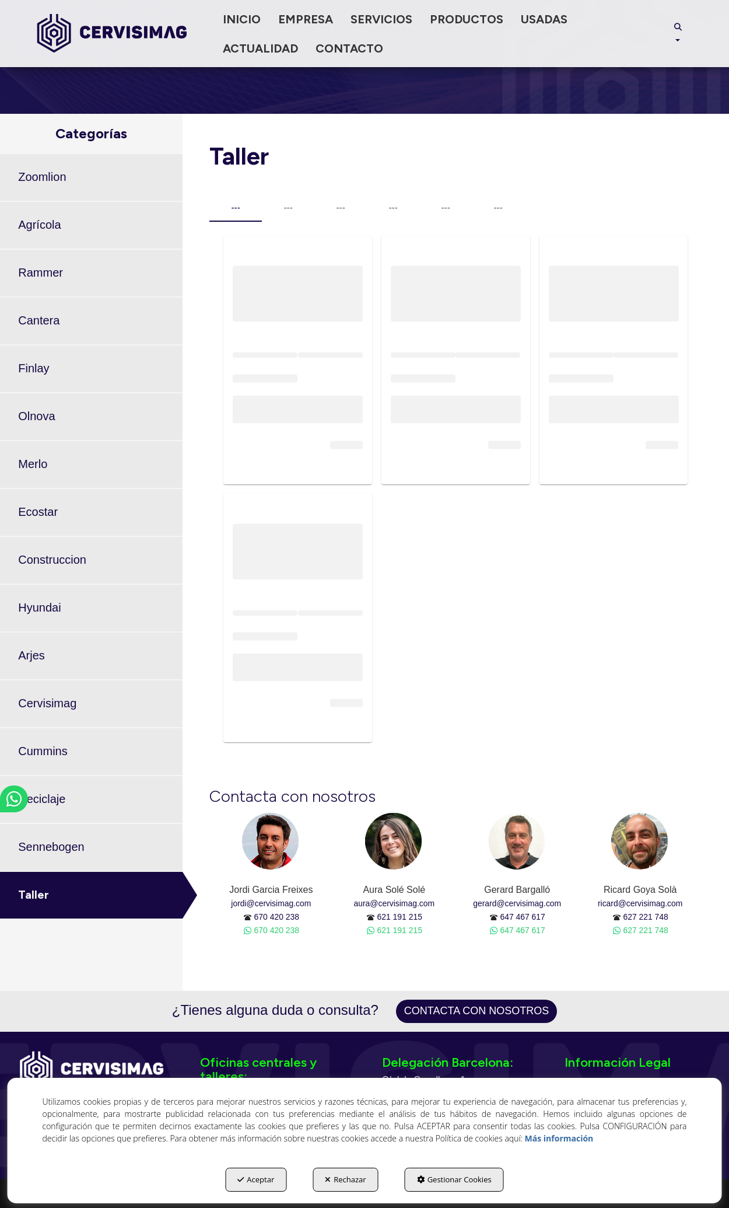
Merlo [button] (32, 464)
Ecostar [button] (38, 511)
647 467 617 (522, 916)
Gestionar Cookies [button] (454, 1179)
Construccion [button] (52, 559)
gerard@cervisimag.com (517, 903)
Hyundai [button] (39, 607)
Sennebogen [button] (51, 846)
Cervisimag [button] (47, 703)
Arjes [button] (31, 655)
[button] (112, 33)
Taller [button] (33, 895)
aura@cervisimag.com (394, 903)
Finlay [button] (33, 368)
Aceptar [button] (255, 1179)
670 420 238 (276, 916)
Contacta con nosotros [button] (476, 1011)
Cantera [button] (38, 320)
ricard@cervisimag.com (640, 903)
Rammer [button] (40, 272)
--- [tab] (236, 207)
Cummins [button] (42, 751)
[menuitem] (241, 19)
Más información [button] (559, 1138)
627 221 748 (645, 916)
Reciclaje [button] (41, 798)
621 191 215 (399, 916)
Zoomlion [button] (42, 176)
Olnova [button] (36, 416)
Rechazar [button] (345, 1179)
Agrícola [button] (39, 224)
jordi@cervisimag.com (271, 903)
